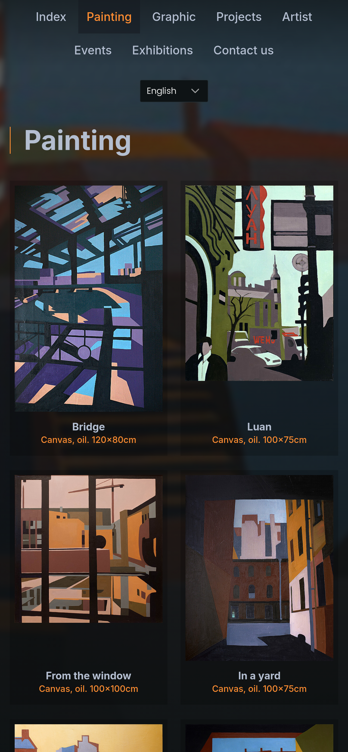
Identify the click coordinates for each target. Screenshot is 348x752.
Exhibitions (162, 50)
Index (51, 17)
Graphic (174, 17)
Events (93, 50)
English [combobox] (161, 91)
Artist (297, 17)
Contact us (243, 50)
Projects (239, 17)
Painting (109, 17)
